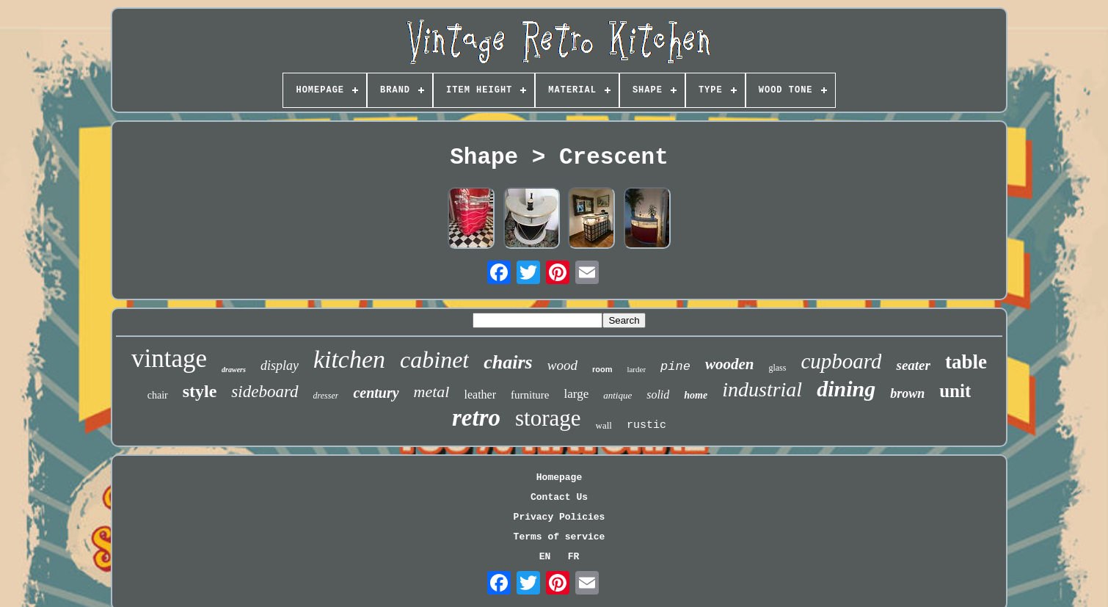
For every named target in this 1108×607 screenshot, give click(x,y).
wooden (729, 364)
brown (907, 393)
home (695, 395)
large (576, 394)
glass (777, 368)
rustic (646, 425)
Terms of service (559, 536)
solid (657, 394)
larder (636, 369)
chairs (508, 362)
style (200, 391)
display (279, 365)
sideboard (264, 391)
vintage (169, 358)
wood (562, 365)
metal (432, 391)
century (375, 393)
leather (480, 394)
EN (545, 556)
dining (846, 389)
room (602, 369)
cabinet (434, 359)
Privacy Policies (559, 517)
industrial (762, 389)
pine (675, 367)
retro (476, 417)
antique (617, 395)
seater (913, 365)
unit (955, 391)
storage (548, 418)
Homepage (559, 477)
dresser (326, 395)
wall (604, 425)
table (966, 362)
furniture (530, 395)
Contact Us (559, 497)
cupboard (841, 361)
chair (157, 395)
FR (574, 556)
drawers (234, 370)
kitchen (349, 359)
